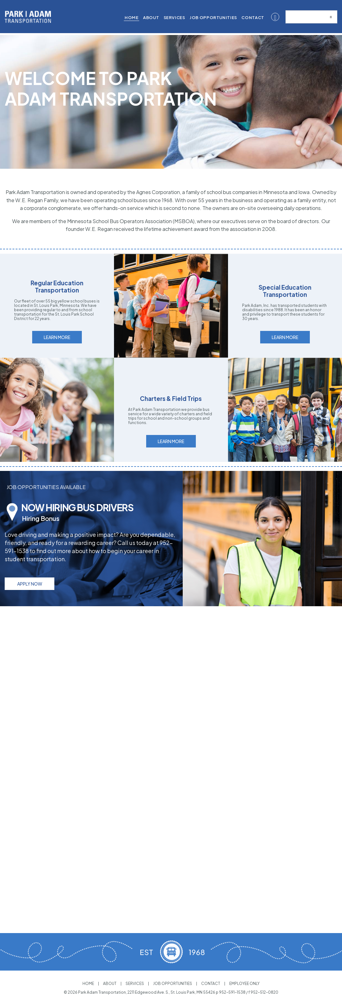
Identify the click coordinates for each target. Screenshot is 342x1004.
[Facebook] (275, 17)
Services (174, 17)
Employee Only (246, 984)
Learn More (57, 355)
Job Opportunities (213, 17)
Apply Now (29, 602)
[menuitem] (131, 18)
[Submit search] (331, 17)
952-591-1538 (232, 992)
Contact (252, 17)
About (151, 17)
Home (132, 17)
